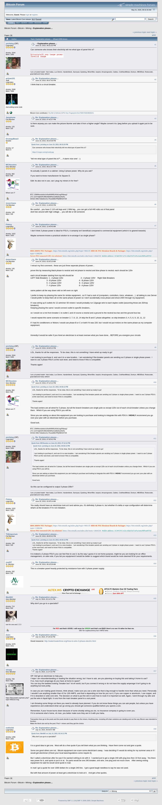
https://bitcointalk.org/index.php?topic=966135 (71, 251)
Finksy (9, 224)
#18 (155, 729)
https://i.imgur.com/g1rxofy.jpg (43, 152)
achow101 (10, 78)
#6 (155, 204)
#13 (155, 535)
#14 (155, 563)
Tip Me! (51, 113)
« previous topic (139, 32)
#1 (155, 44)
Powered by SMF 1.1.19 (67, 800)
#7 (155, 226)
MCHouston (11, 165)
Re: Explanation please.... (47, 78)
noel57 (9, 562)
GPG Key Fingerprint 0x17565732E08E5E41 (78, 113)
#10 (155, 382)
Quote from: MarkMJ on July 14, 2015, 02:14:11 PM (49, 733)
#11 (155, 438)
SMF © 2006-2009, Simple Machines (90, 800)
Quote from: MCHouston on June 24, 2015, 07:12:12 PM (50, 443)
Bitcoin (21, 28)
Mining (28, 28)
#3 (155, 118)
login (28, 15)
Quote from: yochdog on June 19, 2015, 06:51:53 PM (49, 144)
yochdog (10, 43)
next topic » (152, 32)
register (35, 15)
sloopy (9, 670)
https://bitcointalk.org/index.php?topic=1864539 (82, 256)
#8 (155, 261)
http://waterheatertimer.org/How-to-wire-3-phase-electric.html (70, 641)
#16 (155, 636)
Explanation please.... (43, 28)
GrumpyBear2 (12, 139)
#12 (155, 500)
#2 (155, 79)
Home (11, 23)
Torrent (38, 19)
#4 (155, 140)
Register (38, 23)
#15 (155, 598)
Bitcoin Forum (10, 28)
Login (31, 23)
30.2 (33, 19)
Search (24, 23)
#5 (155, 166)
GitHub (57, 113)
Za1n (8, 635)
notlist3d (10, 728)
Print (154, 35)
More (45, 23)
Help (18, 23)
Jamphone (10, 117)
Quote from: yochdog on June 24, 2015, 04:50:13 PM (49, 387)
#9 (155, 347)
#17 (155, 671)
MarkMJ (9, 597)
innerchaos (11, 203)
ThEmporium (12, 534)
